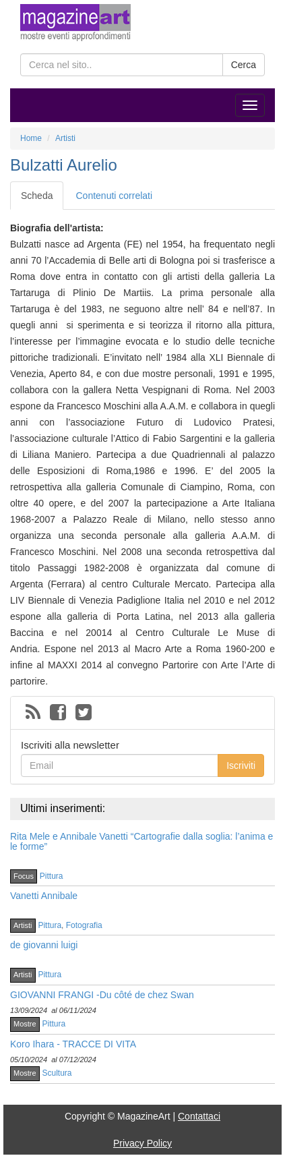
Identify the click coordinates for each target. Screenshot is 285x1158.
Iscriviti (240, 765)
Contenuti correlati (113, 195)
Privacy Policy (142, 1143)
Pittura (51, 876)
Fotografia (84, 925)
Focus (23, 876)
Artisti (22, 925)
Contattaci (199, 1116)
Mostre (24, 1024)
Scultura (57, 1073)
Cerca (243, 64)
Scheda (37, 195)
